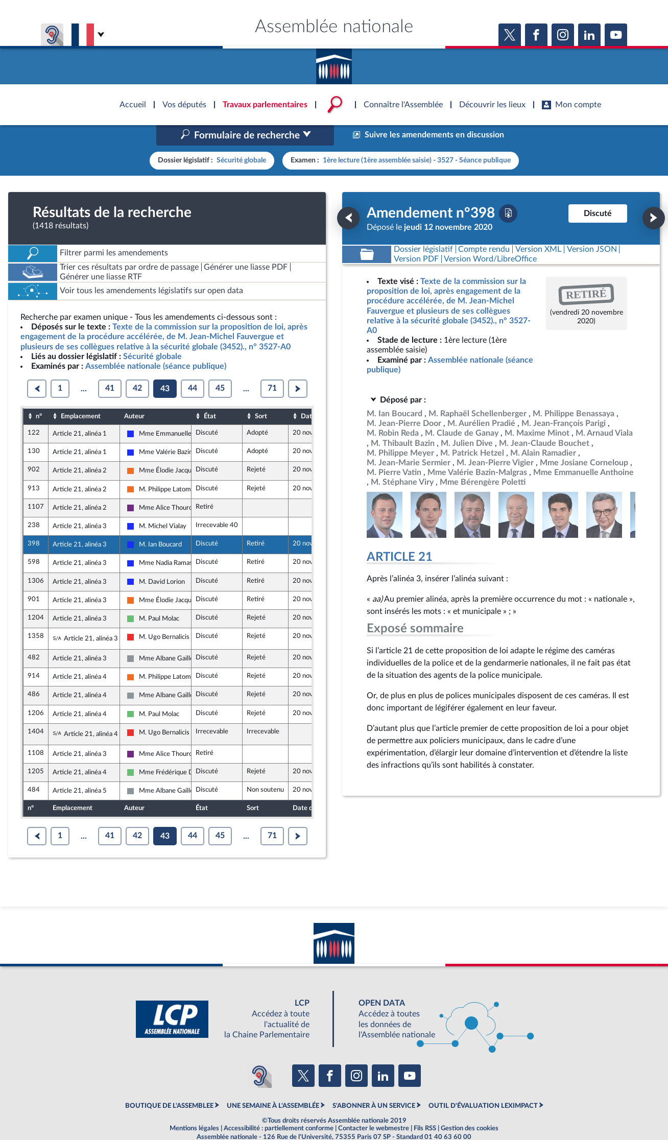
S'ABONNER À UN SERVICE (373, 1084)
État (210, 394)
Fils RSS (425, 1107)
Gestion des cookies (469, 1107)
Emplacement (81, 394)
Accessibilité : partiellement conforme (278, 1107)
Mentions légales (194, 1107)
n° (39, 394)
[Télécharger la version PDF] (508, 191)
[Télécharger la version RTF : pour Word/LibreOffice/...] (491, 237)
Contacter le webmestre (373, 1107)
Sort (261, 394)
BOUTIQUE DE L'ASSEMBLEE (169, 1084)
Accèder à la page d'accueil (334, 63)
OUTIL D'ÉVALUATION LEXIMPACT (483, 1084)
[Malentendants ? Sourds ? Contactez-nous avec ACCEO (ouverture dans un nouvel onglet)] (259, 1054)
